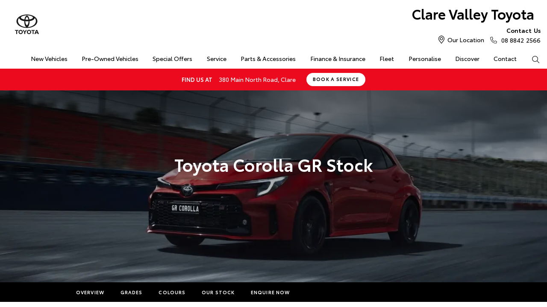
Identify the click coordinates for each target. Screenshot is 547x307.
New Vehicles (49, 58)
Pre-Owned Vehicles (110, 58)
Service (216, 58)
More (313, 292)
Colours (172, 292)
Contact (505, 58)
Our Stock (218, 292)
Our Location (465, 39)
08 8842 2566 (519, 35)
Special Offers (172, 58)
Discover (467, 58)
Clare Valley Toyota (473, 13)
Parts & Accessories (268, 58)
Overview (90, 292)
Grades (132, 292)
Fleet (386, 58)
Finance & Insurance (337, 58)
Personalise (425, 58)
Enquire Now (270, 292)
